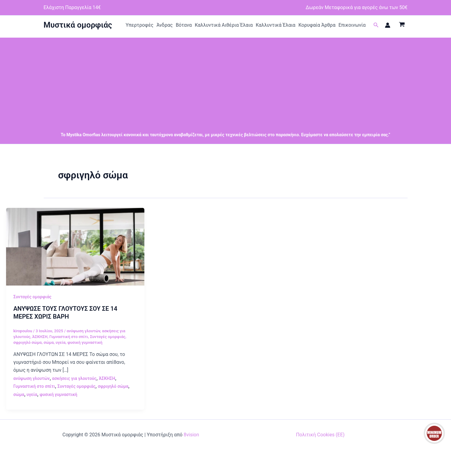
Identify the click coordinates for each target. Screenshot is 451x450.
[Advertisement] (226, 80)
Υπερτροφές (139, 25)
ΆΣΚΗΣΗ (39, 336)
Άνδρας (165, 25)
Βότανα (184, 25)
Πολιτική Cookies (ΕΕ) (320, 435)
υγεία (61, 342)
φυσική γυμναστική (84, 342)
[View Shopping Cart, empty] (402, 25)
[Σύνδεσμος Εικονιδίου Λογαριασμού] (387, 25)
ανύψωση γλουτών (83, 331)
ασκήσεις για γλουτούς (74, 378)
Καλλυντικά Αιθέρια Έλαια (224, 25)
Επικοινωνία (352, 25)
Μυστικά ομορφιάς (78, 24)
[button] (376, 25)
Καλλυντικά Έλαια (275, 25)
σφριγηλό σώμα (27, 342)
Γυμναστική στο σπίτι (68, 336)
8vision (191, 435)
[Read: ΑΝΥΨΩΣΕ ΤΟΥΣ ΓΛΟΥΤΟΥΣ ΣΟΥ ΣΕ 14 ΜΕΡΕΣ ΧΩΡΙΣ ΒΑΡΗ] (75, 246)
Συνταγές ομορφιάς (32, 296)
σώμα (49, 342)
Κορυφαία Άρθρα (316, 25)
